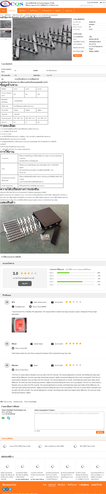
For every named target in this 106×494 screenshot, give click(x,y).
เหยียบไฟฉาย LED (17, 15)
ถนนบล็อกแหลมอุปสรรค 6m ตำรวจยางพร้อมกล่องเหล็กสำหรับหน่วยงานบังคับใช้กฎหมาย (52, 476)
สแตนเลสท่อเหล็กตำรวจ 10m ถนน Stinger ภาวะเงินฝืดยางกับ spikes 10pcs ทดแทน (97, 476)
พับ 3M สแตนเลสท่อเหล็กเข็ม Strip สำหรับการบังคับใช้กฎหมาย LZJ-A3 (67, 476)
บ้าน (3, 10)
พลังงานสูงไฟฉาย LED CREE (54, 446)
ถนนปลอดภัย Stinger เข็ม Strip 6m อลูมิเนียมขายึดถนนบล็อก (22, 475)
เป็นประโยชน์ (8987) (39, 307)
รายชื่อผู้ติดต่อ (84, 485)
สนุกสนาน (68, 10)
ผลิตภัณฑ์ (12, 10)
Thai (103, 2)
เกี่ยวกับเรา (22, 10)
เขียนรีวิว (25, 283)
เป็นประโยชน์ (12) (21, 348)
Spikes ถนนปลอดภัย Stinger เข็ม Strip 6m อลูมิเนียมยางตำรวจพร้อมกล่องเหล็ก (7, 476)
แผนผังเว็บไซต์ (96, 485)
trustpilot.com (20, 307)
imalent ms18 (18, 402)
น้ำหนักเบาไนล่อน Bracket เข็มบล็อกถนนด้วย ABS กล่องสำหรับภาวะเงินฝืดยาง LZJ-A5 (82, 476)
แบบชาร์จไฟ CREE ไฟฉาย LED (19, 446)
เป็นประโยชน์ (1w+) (21, 370)
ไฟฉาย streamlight (30, 402)
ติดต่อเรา (58, 10)
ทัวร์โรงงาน (34, 10)
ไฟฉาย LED (8, 402)
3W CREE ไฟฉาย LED (87, 446)
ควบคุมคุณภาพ (47, 10)
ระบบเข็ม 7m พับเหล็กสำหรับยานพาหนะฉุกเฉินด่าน (38, 475)
